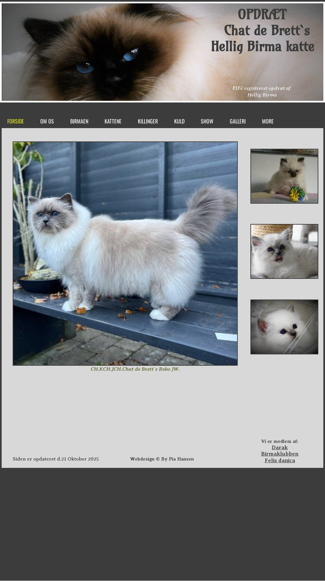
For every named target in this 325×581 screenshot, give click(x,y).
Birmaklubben (279, 454)
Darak (280, 448)
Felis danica (280, 461)
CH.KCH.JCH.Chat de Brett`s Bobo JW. (135, 369)
